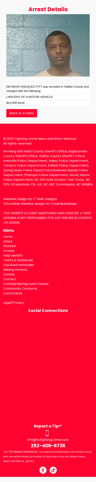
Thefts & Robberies (18, 260)
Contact (9, 279)
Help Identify (13, 255)
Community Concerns (20, 288)
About (8, 241)
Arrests (9, 250)
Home (7, 236)
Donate (9, 274)
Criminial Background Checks (25, 284)
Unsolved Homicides (18, 265)
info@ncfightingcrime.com (48, 440)
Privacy (18, 302)
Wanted (9, 246)
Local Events (12, 293)
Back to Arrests (22, 113)
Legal (7, 302)
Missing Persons (15, 269)
